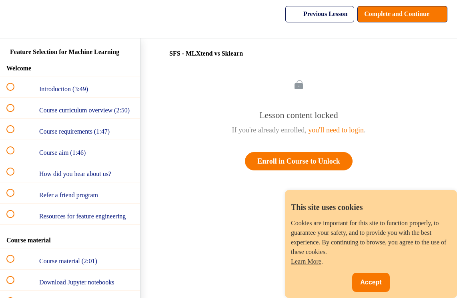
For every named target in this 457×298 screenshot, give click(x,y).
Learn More (306, 261)
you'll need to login (336, 130)
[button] (15, 19)
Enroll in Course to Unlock (298, 161)
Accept (370, 282)
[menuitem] (70, 19)
